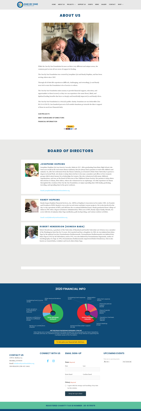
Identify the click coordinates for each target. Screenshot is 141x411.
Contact (112, 3)
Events (90, 3)
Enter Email (68, 372)
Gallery (103, 3)
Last (84, 364)
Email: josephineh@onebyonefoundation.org (55, 189)
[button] (48, 359)
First (66, 364)
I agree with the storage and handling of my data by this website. (83, 384)
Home (54, 3)
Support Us (82, 3)
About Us (61, 3)
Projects (70, 3)
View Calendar (127, 360)
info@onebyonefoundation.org (24, 362)
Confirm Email (87, 372)
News (97, 3)
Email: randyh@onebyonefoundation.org (54, 216)
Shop (119, 3)
